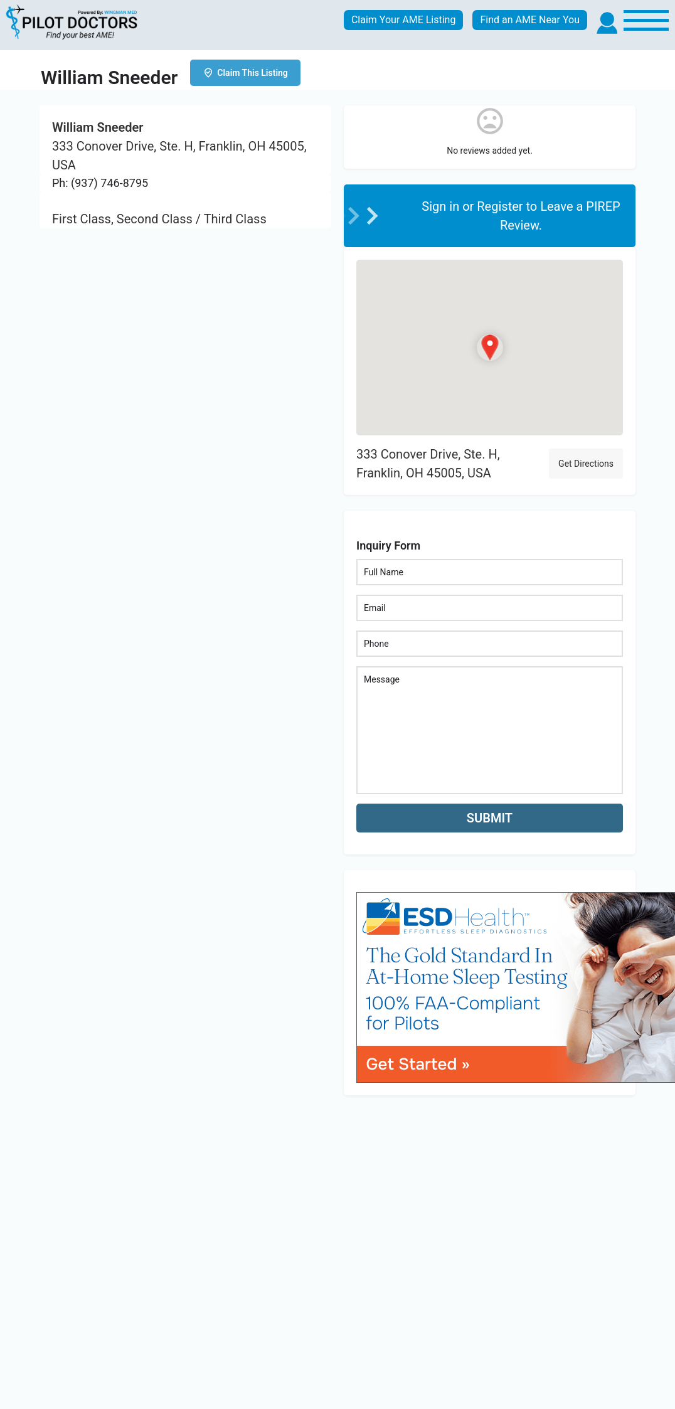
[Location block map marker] (489, 347)
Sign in (442, 206)
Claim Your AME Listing (403, 20)
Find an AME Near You (530, 20)
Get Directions (586, 464)
